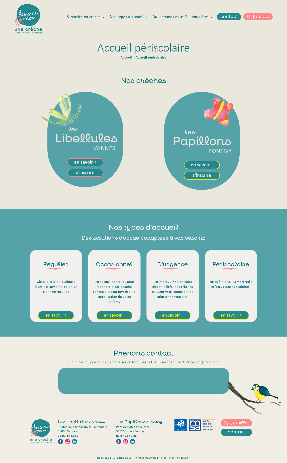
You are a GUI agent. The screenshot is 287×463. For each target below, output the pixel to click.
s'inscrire (85, 172)
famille (261, 17)
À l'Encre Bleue (122, 457)
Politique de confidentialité (150, 457)
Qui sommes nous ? (169, 17)
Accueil (126, 58)
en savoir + (85, 162)
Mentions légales (179, 457)
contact (229, 17)
